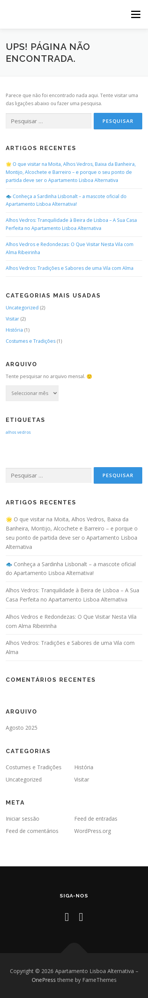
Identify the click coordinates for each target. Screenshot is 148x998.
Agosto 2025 (21, 727)
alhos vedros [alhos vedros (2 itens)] (18, 432)
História (14, 330)
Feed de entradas (95, 818)
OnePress (44, 979)
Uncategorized (22, 307)
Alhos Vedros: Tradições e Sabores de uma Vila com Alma (69, 268)
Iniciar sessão (22, 818)
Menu (135, 14)
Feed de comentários (32, 830)
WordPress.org (92, 830)
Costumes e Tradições (30, 341)
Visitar (12, 319)
